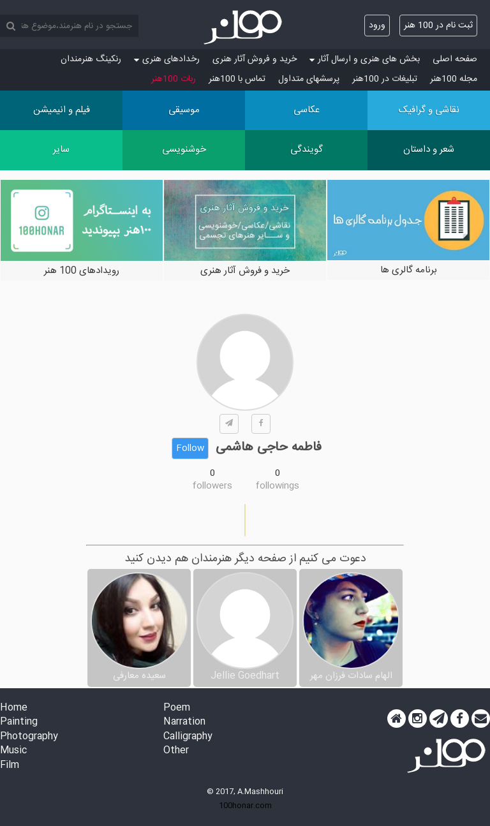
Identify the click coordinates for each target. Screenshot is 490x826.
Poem (176, 708)
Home (13, 708)
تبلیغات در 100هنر (384, 79)
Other (176, 751)
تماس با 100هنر (237, 79)
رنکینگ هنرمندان (91, 59)
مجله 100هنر (453, 79)
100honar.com (245, 805)
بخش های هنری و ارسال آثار (364, 59)
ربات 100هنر (173, 79)
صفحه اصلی (455, 59)
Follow (190, 448)
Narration (184, 722)
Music (13, 751)
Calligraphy (187, 737)
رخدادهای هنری (167, 59)
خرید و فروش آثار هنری (254, 59)
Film (9, 765)
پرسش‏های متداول (308, 79)
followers (212, 486)
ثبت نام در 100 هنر (438, 25)
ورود (377, 25)
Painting (19, 722)
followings (277, 486)
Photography (29, 737)
